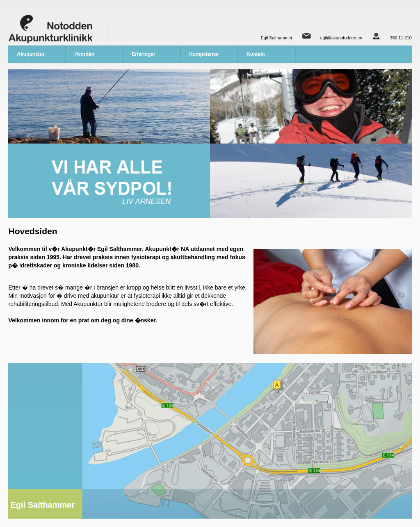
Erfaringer (143, 54)
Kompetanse (204, 54)
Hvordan (84, 54)
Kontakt (256, 54)
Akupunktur (30, 54)
